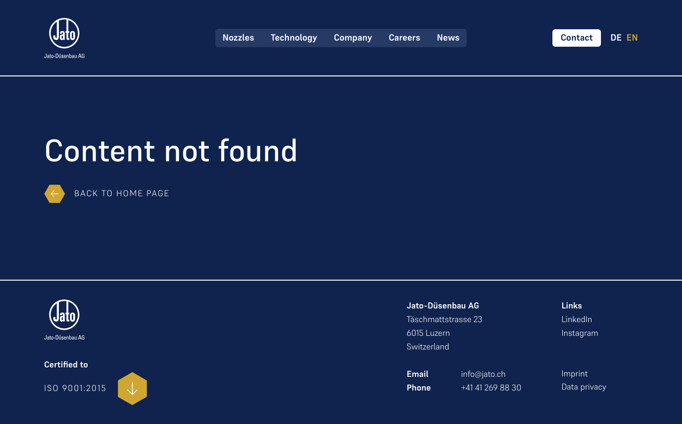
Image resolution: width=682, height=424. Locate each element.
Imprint (574, 373)
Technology (294, 37)
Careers (404, 37)
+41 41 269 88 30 (491, 387)
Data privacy (583, 387)
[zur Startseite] (64, 38)
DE (616, 37)
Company (353, 37)
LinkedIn (576, 319)
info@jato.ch (483, 374)
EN (632, 37)
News (448, 37)
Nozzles (238, 37)
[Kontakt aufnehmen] (576, 38)
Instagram (579, 333)
